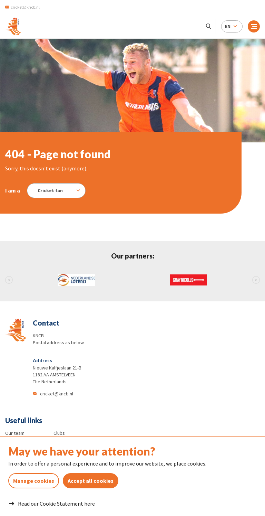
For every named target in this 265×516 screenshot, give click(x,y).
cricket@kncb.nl (56, 394)
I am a (12, 190)
